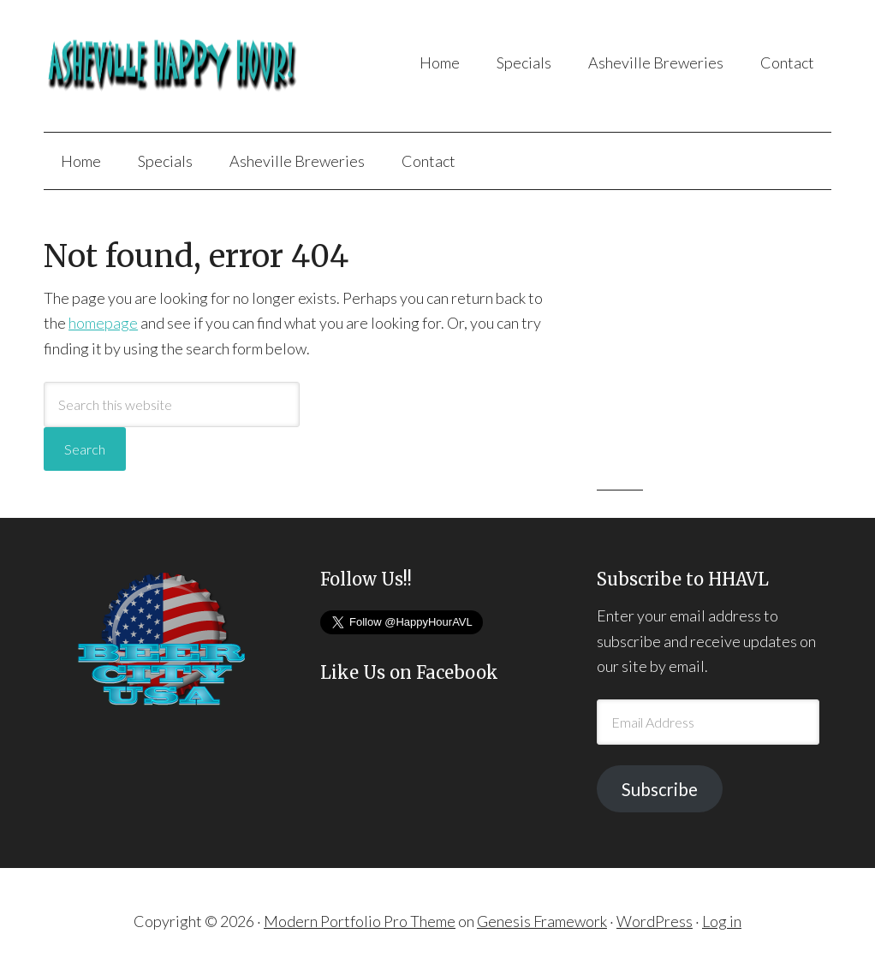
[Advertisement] (725, 348)
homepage (103, 322)
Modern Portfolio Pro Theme (359, 921)
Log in (721, 921)
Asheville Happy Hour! (181, 65)
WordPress (654, 921)
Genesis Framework (542, 921)
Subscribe (660, 789)
